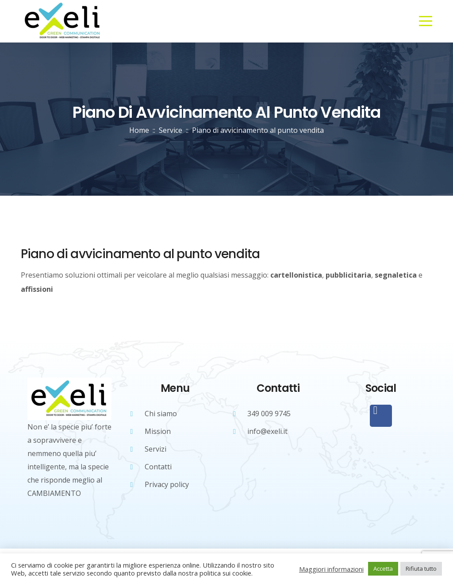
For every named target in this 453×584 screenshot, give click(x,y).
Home (139, 130)
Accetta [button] (383, 568)
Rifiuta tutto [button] (421, 568)
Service (170, 130)
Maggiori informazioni (331, 569)
